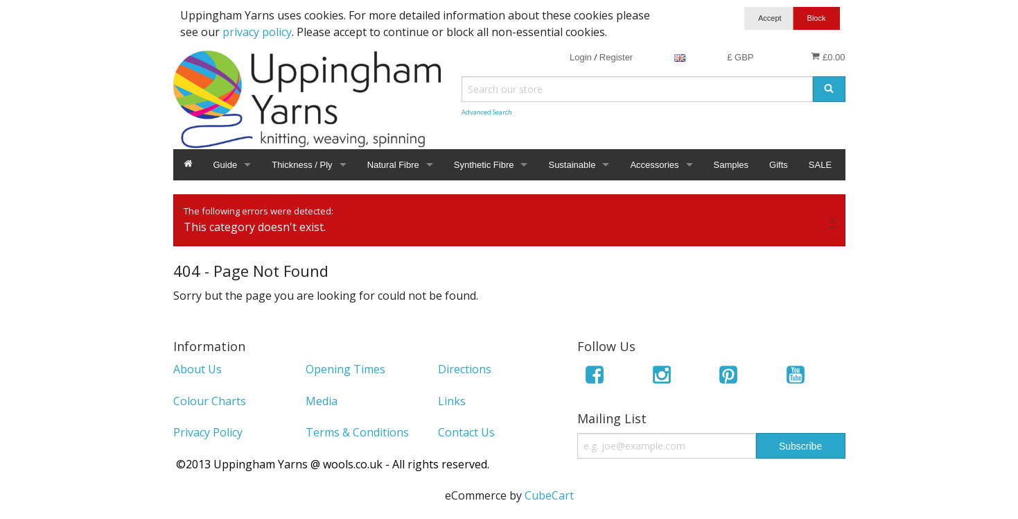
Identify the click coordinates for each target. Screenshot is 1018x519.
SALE (820, 165)
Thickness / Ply (302, 165)
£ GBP (740, 57)
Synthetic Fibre (484, 165)
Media (321, 401)
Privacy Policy (208, 432)
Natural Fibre (393, 165)
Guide (225, 165)
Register (616, 57)
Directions (464, 369)
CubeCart (549, 495)
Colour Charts (209, 401)
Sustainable (571, 165)
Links (452, 401)
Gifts (778, 165)
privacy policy (257, 32)
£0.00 (828, 56)
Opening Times (345, 369)
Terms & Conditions (357, 432)
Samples (731, 165)
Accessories (654, 165)
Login (581, 57)
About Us (197, 369)
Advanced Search (487, 112)
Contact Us (466, 432)
